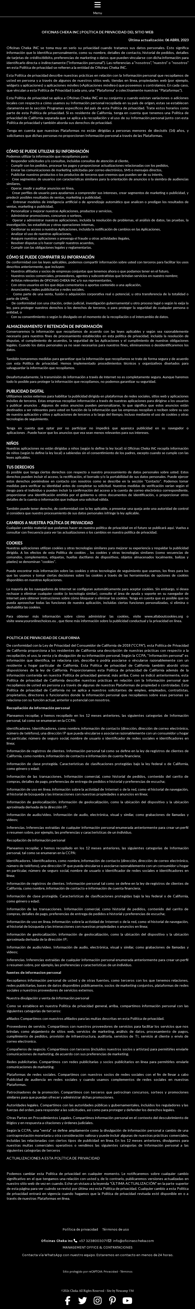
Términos (126, 1271)
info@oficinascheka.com (133, 1241)
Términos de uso (115, 1229)
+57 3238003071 (93, 1241)
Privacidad (111, 1271)
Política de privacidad (80, 1229)
